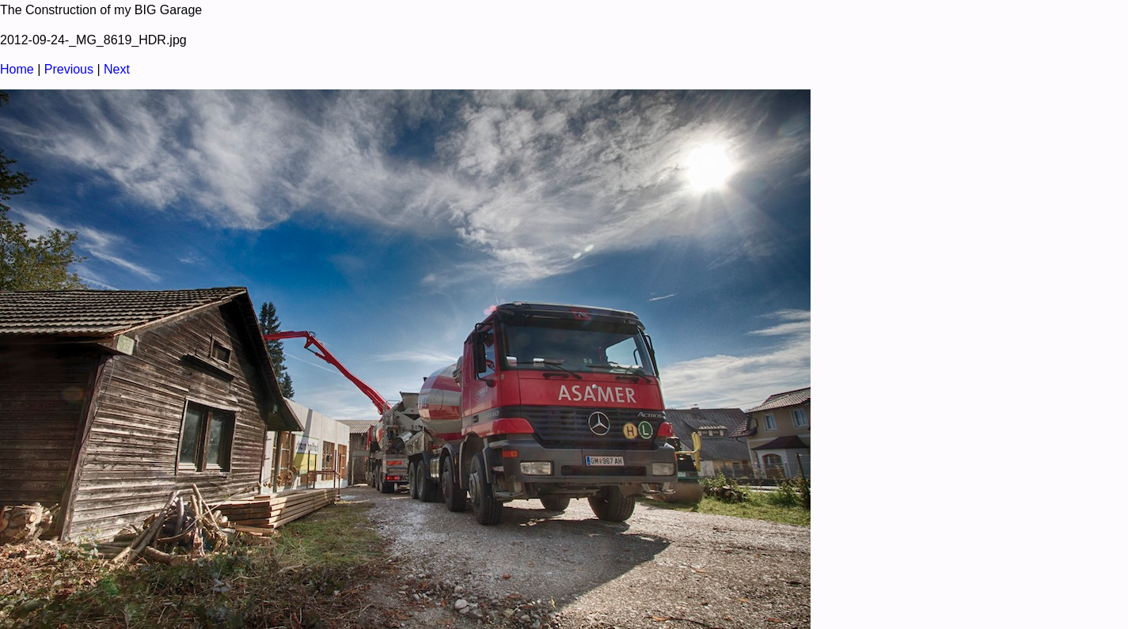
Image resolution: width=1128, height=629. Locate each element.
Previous (68, 69)
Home (17, 69)
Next (117, 69)
